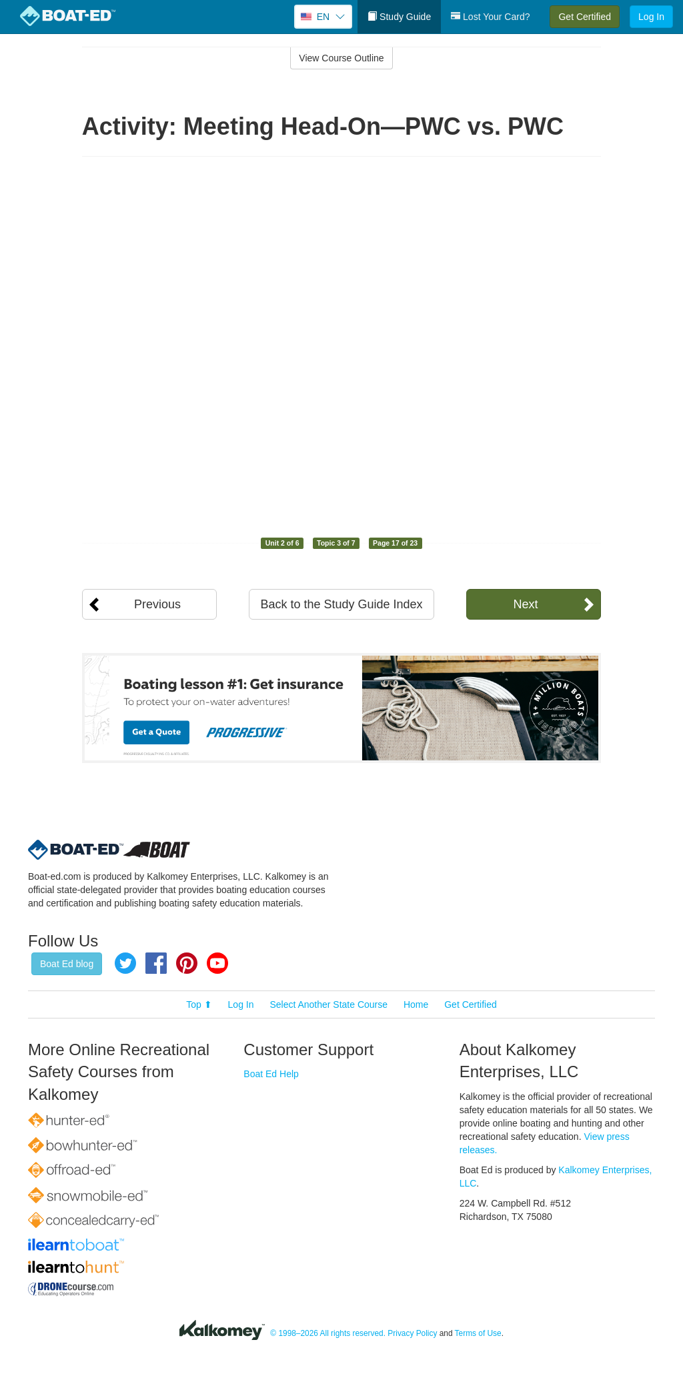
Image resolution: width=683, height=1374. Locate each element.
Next (525, 604)
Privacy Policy (412, 1334)
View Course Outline (341, 58)
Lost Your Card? (490, 16)
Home (416, 1004)
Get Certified (584, 16)
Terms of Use (478, 1334)
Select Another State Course (328, 1004)
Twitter (125, 963)
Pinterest (186, 963)
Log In (651, 16)
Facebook (156, 963)
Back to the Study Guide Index (341, 604)
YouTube (217, 963)
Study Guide (399, 16)
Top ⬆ (198, 1004)
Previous (157, 604)
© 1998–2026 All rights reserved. (328, 1334)
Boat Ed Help (271, 1074)
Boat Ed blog (66, 963)
